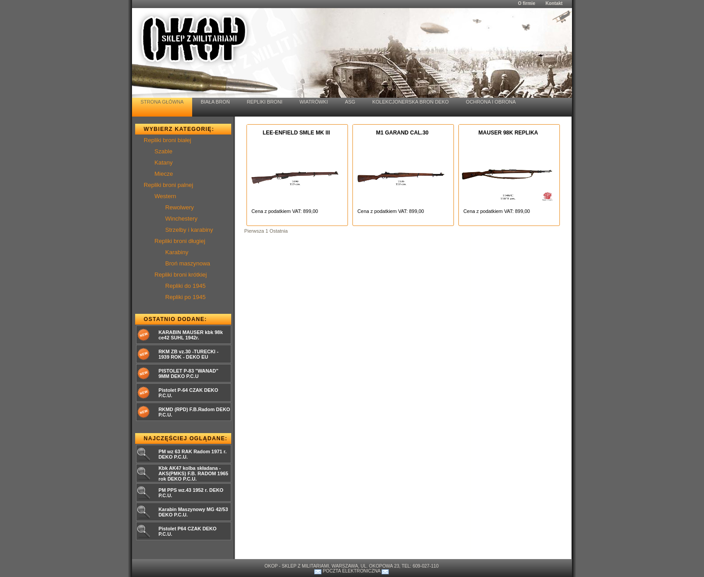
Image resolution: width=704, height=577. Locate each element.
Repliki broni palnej (168, 185)
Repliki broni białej (167, 140)
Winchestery (181, 218)
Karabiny (177, 252)
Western (165, 196)
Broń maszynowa (187, 263)
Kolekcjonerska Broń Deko (410, 101)
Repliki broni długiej (179, 241)
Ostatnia (278, 231)
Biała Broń (215, 101)
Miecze (163, 173)
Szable (163, 151)
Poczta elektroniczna (351, 570)
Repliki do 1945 (185, 285)
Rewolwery (179, 207)
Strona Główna (162, 101)
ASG (350, 101)
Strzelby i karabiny (189, 229)
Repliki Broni (264, 101)
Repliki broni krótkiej (180, 274)
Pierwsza (254, 231)
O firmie (526, 3)
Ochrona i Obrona (491, 101)
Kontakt (554, 3)
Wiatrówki (313, 101)
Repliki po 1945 (185, 297)
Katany (163, 162)
